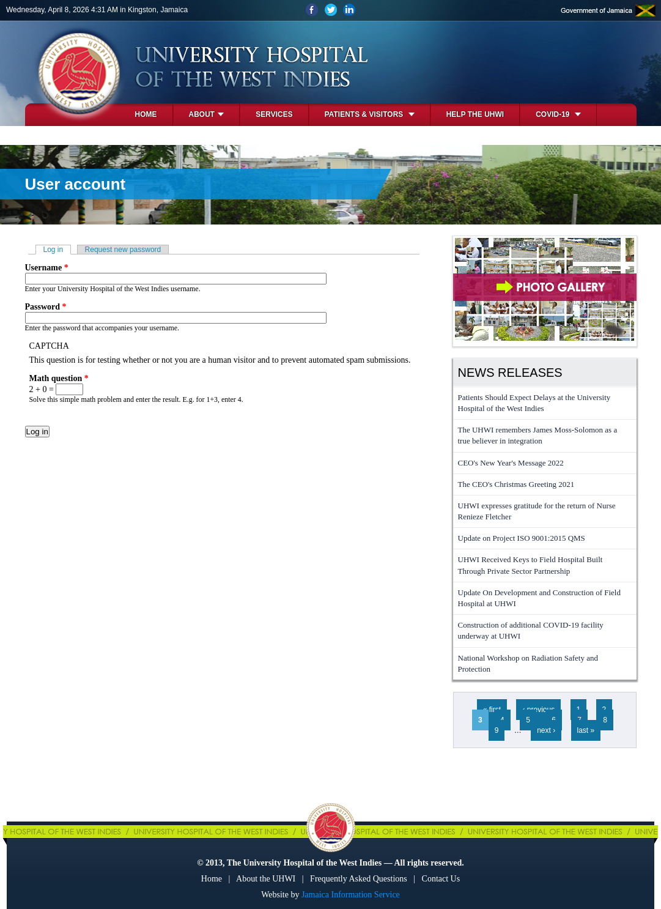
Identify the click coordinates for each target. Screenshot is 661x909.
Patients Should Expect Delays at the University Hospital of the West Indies (534, 403)
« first (492, 709)
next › (546, 730)
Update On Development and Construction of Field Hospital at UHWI (539, 598)
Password (46, 306)
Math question (59, 378)
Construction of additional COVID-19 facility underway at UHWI (531, 630)
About (206, 114)
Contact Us (441, 878)
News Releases (510, 372)
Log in (57, 249)
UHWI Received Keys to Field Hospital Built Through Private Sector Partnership (530, 565)
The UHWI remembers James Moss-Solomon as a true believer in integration (538, 435)
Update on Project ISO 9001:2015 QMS (521, 538)
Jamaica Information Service (350, 894)
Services (274, 114)
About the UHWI (265, 878)
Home (146, 114)
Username (46, 267)
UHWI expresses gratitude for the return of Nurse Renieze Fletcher (537, 511)
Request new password (123, 249)
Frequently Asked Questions (358, 878)
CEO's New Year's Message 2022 (511, 462)
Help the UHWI (475, 114)
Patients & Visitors (370, 114)
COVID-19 (558, 114)
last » (586, 730)
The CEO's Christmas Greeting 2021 (516, 484)
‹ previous (538, 709)
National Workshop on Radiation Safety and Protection (528, 663)
